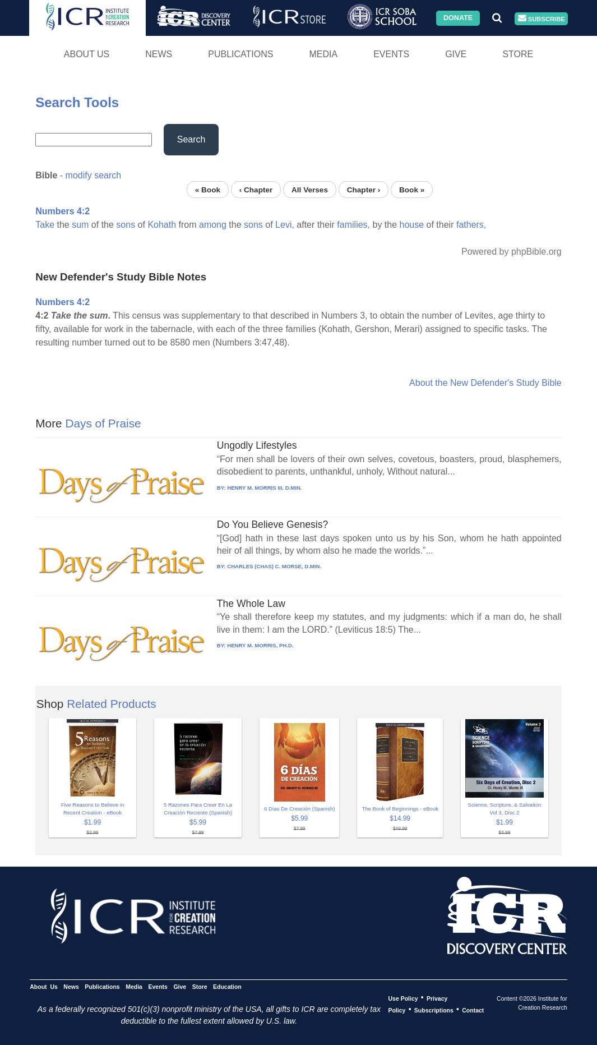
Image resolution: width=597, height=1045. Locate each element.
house (412, 224)
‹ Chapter (256, 189)
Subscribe (541, 18)
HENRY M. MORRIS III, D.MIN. (264, 488)
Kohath (161, 224)
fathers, (471, 224)
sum (80, 224)
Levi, (284, 224)
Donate (458, 18)
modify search (94, 175)
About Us (87, 54)
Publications (240, 54)
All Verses (309, 189)
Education (227, 986)
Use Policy (403, 998)
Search (191, 139)
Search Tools (77, 102)
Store (517, 54)
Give (455, 54)
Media (323, 54)
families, (353, 224)
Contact (473, 1009)
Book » (411, 189)
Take (44, 224)
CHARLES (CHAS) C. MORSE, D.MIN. (274, 566)
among (212, 224)
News (158, 54)
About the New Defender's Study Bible (485, 383)
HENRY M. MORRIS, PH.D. (260, 645)
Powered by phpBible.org (511, 251)
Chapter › (364, 189)
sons (125, 224)
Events (391, 54)
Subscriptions (433, 1009)
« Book (207, 189)
